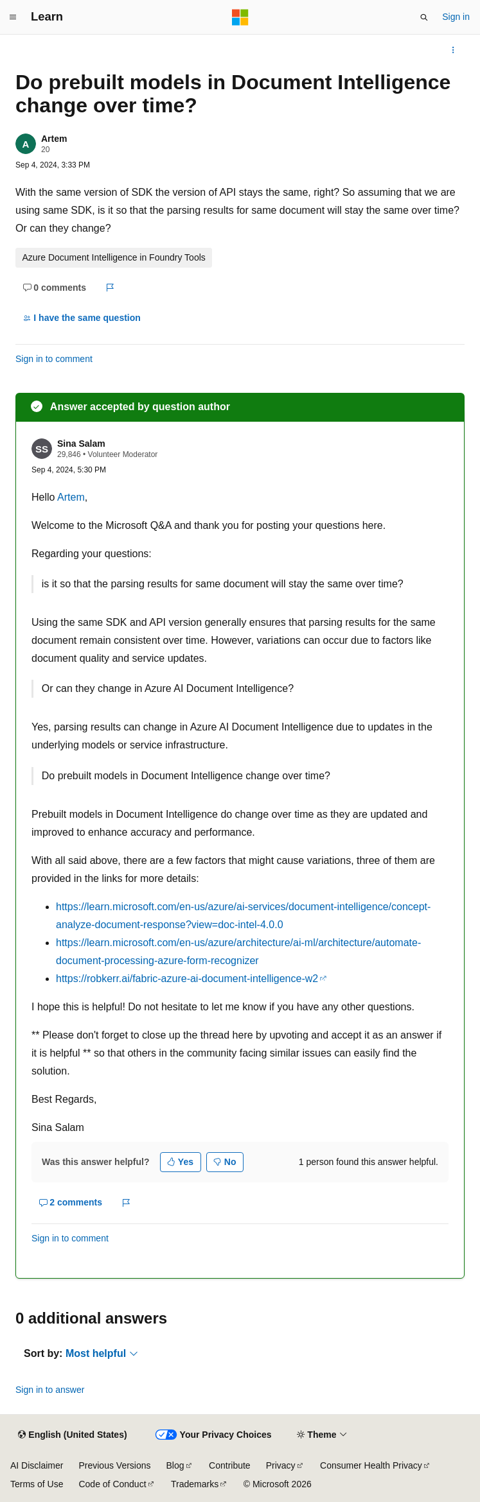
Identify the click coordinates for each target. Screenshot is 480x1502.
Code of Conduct (112, 1484)
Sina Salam (81, 443)
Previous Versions (114, 1465)
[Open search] (424, 17)
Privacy (281, 1465)
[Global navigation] (13, 17)
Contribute (230, 1465)
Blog (175, 1465)
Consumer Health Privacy (371, 1465)
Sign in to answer (49, 1390)
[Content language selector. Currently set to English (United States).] (72, 1435)
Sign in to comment (54, 359)
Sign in (456, 17)
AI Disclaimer (36, 1465)
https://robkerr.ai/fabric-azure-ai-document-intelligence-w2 (187, 978)
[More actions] (453, 50)
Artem (54, 139)
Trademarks (194, 1484)
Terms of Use (36, 1484)
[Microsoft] (240, 17)
